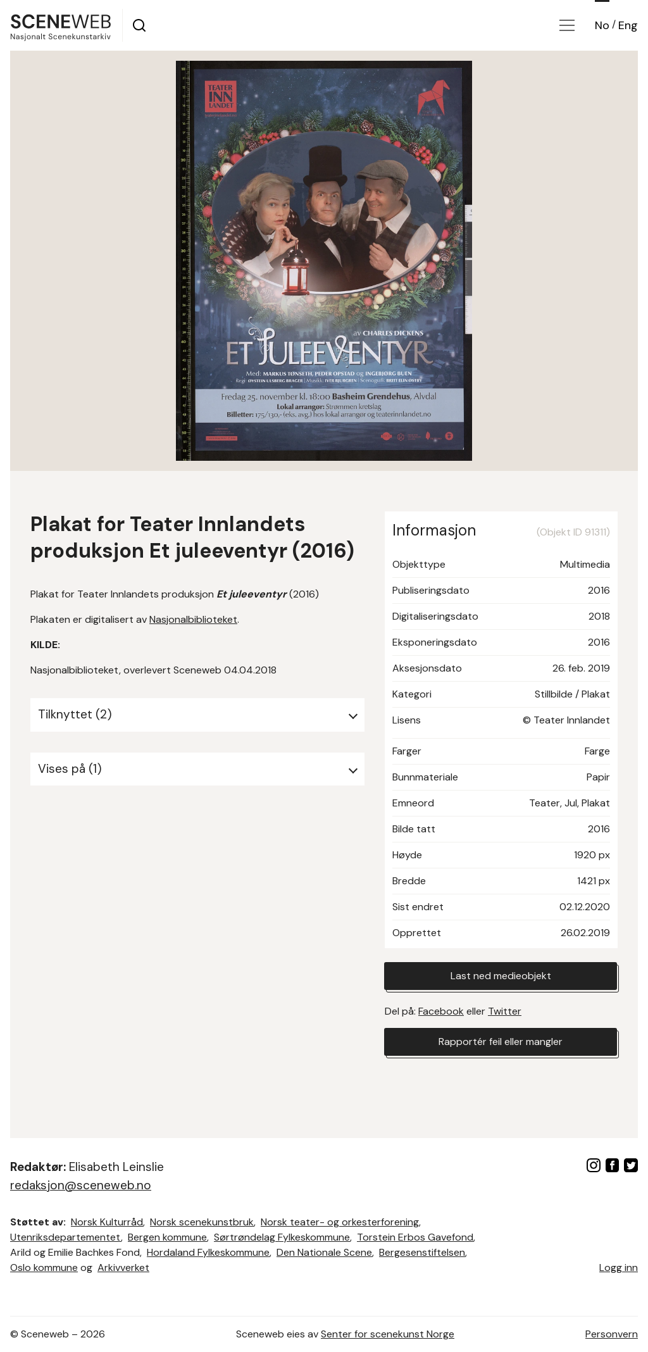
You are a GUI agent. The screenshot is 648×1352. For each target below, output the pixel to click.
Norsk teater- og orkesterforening (340, 1222)
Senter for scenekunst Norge (387, 1334)
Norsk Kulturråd (107, 1222)
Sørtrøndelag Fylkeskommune (282, 1237)
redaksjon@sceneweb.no (80, 1185)
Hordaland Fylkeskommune (208, 1252)
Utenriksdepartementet (65, 1237)
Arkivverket (123, 1267)
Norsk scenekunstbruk (202, 1222)
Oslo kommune (44, 1267)
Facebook (441, 1011)
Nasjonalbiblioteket (193, 619)
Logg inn (618, 1267)
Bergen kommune (167, 1237)
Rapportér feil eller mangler (501, 1041)
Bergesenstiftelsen (422, 1252)
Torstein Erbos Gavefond (415, 1237)
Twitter (504, 1011)
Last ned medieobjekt (501, 975)
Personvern (611, 1334)
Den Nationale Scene (324, 1252)
